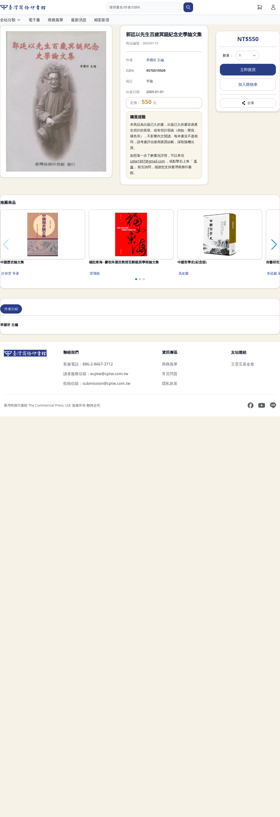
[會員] (273, 7)
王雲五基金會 (242, 364)
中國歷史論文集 (12, 262)
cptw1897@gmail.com (147, 161)
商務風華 (55, 19)
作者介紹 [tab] (11, 308)
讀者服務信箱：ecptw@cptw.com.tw (95, 373)
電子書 (34, 19)
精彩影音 (102, 19)
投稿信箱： (96, 383)
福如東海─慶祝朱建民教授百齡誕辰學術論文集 (164, 262)
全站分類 (10, 19)
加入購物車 (248, 84)
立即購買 (248, 69)
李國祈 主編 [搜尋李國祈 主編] (155, 60)
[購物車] (259, 7)
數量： (228, 55)
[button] (134, 279)
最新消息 (78, 19)
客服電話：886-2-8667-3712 (88, 364)
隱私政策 (169, 383)
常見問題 (169, 373)
